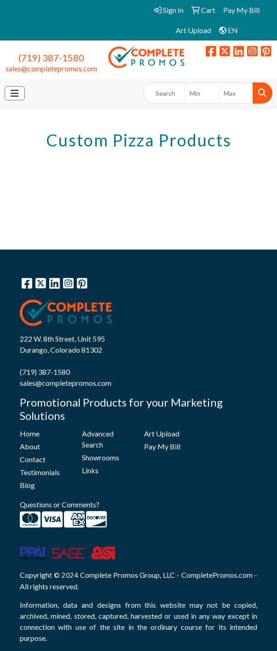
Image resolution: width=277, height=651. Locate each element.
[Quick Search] (164, 93)
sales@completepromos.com (51, 68)
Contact (33, 459)
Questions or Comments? (59, 504)
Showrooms (100, 457)
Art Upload (161, 433)
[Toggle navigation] (15, 93)
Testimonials (40, 472)
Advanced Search (98, 439)
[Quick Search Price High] (236, 93)
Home (30, 433)
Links (90, 470)
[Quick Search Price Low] (202, 93)
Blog (27, 485)
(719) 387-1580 (51, 57)
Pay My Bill (162, 446)
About (30, 446)
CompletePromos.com (217, 574)
